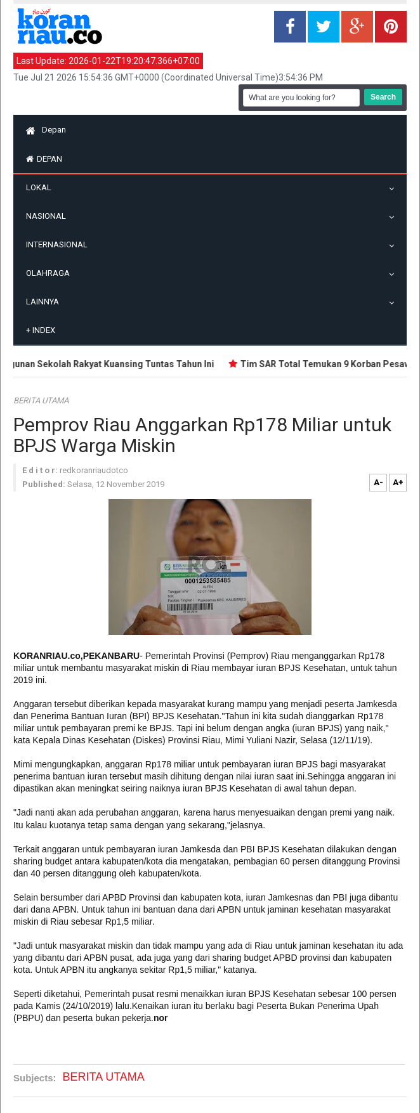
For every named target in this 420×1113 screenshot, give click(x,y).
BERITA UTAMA (41, 400)
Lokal (42, 187)
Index (40, 330)
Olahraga (51, 273)
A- (378, 482)
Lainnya (45, 301)
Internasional (60, 244)
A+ (398, 482)
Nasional (49, 216)
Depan (46, 130)
